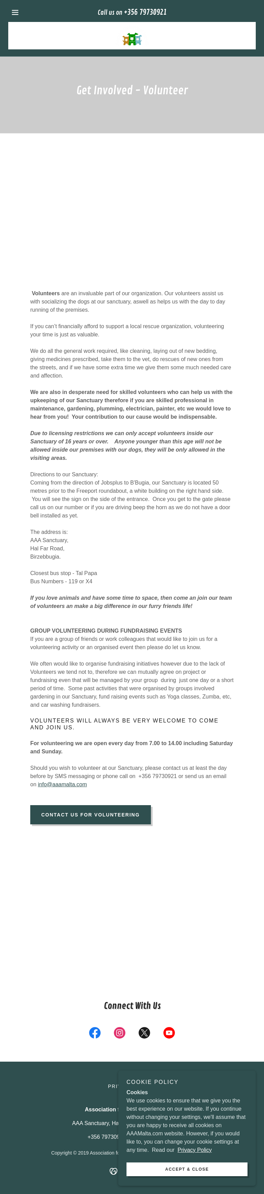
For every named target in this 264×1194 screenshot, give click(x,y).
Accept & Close (187, 1169)
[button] (26, 12)
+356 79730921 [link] (145, 12)
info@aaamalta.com (62, 784)
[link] (132, 35)
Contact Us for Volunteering (90, 814)
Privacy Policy (195, 1150)
